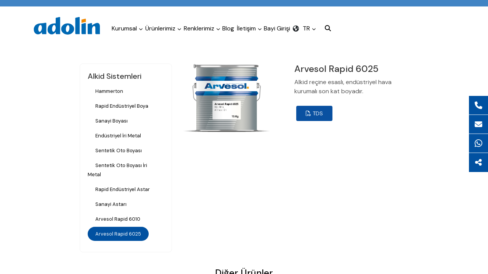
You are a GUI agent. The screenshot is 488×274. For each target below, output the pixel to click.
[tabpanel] (227, 98)
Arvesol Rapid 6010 (117, 219)
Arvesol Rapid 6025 (118, 234)
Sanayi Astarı (111, 204)
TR (367, 26)
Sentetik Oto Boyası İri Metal (117, 170)
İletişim (289, 26)
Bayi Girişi (326, 26)
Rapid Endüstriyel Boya (121, 106)
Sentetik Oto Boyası (118, 150)
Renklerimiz (224, 26)
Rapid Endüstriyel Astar (122, 189)
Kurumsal (131, 26)
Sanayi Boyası (111, 121)
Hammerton (109, 91)
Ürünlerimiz (176, 26)
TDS (314, 113)
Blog (259, 26)
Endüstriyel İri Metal (118, 135)
